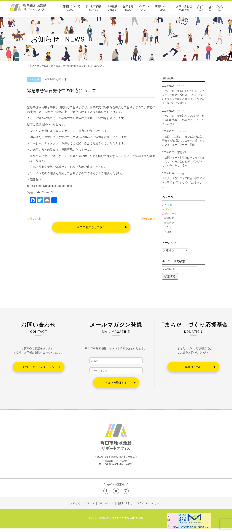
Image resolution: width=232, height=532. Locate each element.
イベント (144, 9)
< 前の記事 (34, 218)
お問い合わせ (184, 9)
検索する (170, 276)
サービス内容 (93, 9)
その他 (167, 231)
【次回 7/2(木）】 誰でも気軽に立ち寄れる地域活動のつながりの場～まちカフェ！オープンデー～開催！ (183, 140)
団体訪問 (169, 222)
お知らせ (128, 9)
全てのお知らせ (45, 65)
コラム (167, 227)
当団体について (70, 9)
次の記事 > (148, 218)
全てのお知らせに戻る (91, 227)
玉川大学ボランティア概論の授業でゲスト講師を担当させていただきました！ (183, 182)
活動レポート (163, 9)
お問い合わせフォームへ (38, 366)
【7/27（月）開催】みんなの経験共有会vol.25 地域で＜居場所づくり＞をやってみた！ (183, 119)
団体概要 (112, 9)
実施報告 (169, 218)
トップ (30, 65)
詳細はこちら (193, 366)
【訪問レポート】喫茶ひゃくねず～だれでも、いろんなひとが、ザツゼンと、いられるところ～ (183, 161)
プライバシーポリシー (149, 506)
